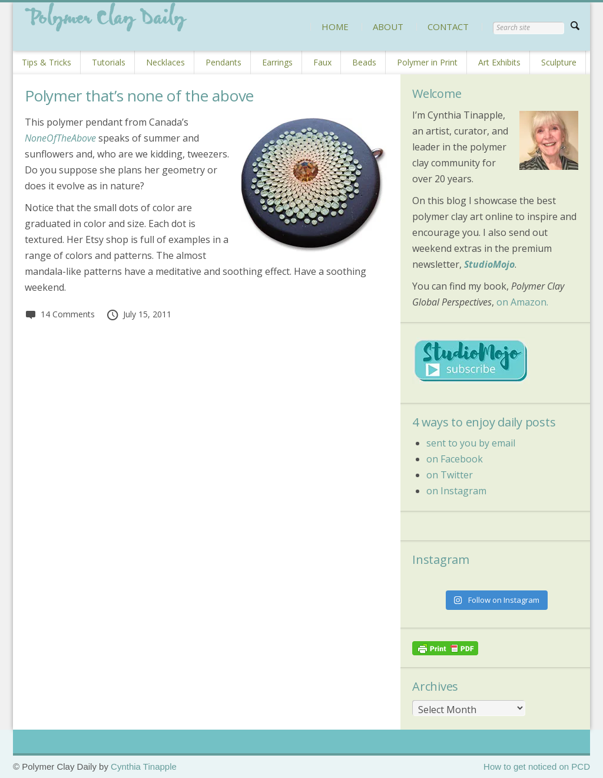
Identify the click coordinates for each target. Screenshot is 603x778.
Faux (322, 62)
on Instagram (456, 490)
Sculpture (559, 62)
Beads (364, 62)
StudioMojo (489, 264)
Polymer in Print (427, 62)
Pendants (223, 62)
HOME (335, 26)
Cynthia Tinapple (144, 766)
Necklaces (165, 62)
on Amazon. (522, 302)
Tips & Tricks (46, 62)
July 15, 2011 (139, 314)
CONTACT (448, 26)
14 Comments (60, 314)
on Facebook (454, 458)
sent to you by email (470, 442)
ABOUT (388, 26)
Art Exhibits (499, 62)
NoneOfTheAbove (60, 138)
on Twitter (449, 474)
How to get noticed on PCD (536, 766)
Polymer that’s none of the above (139, 95)
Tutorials (108, 62)
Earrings (277, 62)
